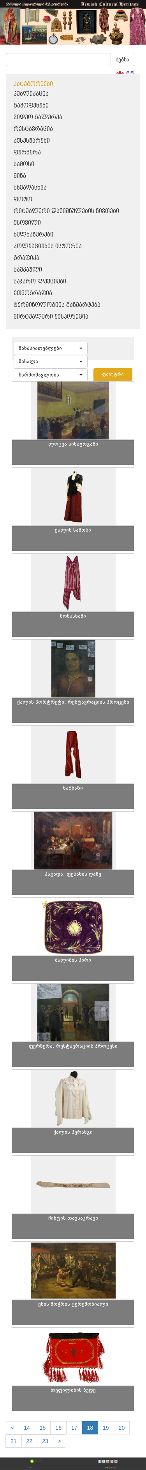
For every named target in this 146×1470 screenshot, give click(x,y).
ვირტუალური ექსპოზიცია (51, 317)
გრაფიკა (26, 258)
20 (122, 1428)
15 (43, 1428)
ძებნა (122, 59)
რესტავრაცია (33, 129)
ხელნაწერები (33, 234)
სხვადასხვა (30, 188)
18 (90, 1428)
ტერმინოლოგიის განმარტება (57, 305)
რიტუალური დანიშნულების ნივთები (66, 211)
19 (106, 1428)
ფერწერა (27, 152)
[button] (51, 348)
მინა (20, 176)
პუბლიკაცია (31, 94)
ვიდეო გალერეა (38, 117)
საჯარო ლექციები (40, 281)
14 (27, 1428)
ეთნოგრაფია (33, 293)
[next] (59, 1441)
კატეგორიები (33, 84)
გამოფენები (31, 105)
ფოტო (23, 199)
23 (45, 1441)
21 (14, 1441)
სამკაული (28, 270)
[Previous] (12, 1427)
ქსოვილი (27, 223)
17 (74, 1428)
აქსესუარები (32, 141)
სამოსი (24, 164)
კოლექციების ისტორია (48, 246)
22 (29, 1441)
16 (58, 1428)
